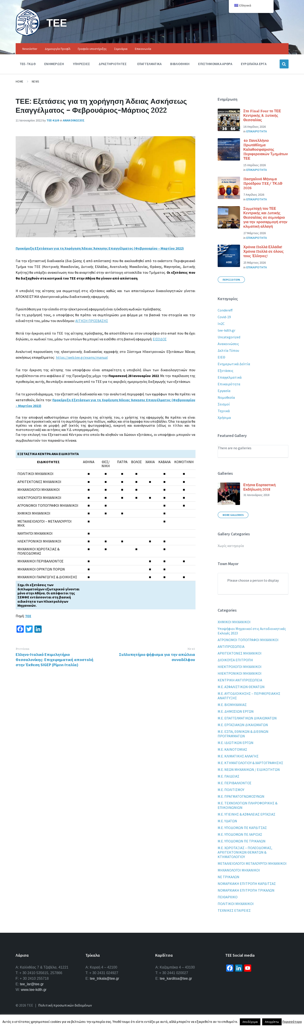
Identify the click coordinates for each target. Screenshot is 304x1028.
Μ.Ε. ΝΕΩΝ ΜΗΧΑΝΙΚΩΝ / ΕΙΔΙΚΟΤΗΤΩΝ (249, 769)
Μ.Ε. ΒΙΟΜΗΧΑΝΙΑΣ (232, 704)
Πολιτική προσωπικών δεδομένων (65, 1005)
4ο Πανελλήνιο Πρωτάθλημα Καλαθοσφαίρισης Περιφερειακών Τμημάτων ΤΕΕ (265, 149)
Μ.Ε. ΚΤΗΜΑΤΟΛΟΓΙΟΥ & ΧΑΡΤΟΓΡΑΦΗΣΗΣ (250, 763)
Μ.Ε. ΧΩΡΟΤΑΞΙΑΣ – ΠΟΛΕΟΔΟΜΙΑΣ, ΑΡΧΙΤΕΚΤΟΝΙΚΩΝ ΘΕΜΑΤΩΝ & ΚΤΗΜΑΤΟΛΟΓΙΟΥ (245, 852)
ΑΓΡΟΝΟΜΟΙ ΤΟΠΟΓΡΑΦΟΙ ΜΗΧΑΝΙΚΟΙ (248, 640)
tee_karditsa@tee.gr (176, 978)
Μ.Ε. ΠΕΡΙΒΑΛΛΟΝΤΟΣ (234, 783)
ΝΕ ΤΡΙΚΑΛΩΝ (228, 877)
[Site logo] (28, 34)
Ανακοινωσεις (74, 120)
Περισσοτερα (231, 279)
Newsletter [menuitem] (29, 49)
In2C (221, 323)
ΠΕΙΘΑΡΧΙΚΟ (228, 897)
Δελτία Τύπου (228, 350)
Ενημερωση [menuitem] (54, 64)
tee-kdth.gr (226, 330)
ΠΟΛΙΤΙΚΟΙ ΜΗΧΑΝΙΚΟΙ (236, 903)
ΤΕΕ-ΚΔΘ (53, 120)
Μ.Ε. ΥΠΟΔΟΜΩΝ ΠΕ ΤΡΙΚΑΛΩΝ (242, 841)
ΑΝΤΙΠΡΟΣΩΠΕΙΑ (231, 646)
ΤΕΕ (57, 23)
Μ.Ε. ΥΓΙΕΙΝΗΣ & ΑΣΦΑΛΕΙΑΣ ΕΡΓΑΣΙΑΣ (246, 814)
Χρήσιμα (224, 417)
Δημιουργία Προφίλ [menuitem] (57, 49)
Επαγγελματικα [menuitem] (149, 64)
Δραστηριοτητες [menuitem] (113, 64)
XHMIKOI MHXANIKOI (234, 622)
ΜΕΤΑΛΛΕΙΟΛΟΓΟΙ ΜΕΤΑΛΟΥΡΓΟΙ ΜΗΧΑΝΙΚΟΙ (252, 863)
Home (19, 81)
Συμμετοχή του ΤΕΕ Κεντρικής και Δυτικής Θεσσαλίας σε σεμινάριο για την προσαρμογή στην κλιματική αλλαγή (265, 217)
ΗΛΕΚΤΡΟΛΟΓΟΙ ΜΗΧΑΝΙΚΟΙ (239, 666)
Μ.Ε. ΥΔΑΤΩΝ (227, 821)
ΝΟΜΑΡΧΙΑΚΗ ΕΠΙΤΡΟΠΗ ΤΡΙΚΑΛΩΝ (246, 890)
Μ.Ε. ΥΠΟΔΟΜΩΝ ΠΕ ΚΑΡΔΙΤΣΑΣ (242, 827)
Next (191, 649)
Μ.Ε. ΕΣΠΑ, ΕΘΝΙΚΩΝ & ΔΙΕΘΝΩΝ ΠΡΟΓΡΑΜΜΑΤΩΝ (243, 733)
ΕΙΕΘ (221, 357)
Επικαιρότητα (229, 384)
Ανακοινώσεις (228, 343)
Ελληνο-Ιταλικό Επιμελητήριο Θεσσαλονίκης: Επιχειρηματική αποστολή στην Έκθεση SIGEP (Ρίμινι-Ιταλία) (54, 659)
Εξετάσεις (225, 370)
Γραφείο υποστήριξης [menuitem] (92, 49)
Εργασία (224, 390)
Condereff (225, 310)
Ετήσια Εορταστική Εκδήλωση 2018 (259, 487)
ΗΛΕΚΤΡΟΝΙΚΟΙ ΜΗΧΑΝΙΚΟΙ (239, 673)
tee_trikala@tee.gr (104, 978)
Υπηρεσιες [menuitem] (81, 64)
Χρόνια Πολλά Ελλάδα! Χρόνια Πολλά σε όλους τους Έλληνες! (263, 251)
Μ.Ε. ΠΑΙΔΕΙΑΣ (228, 776)
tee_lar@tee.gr (32, 984)
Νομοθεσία (226, 397)
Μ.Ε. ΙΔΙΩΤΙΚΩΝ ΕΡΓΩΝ (235, 742)
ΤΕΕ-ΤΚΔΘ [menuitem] (28, 64)
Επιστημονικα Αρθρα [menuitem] (215, 64)
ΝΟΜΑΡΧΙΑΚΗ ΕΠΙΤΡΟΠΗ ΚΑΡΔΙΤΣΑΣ (247, 883)
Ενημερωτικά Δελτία (234, 364)
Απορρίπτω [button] (272, 1022)
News (35, 81)
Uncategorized (229, 337)
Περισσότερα (292, 1022)
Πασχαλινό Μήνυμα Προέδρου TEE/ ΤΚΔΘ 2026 (262, 183)
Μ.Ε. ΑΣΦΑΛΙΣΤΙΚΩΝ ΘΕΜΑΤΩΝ (241, 687)
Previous (23, 649)
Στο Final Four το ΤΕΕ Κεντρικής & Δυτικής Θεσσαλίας (262, 115)
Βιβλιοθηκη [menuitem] (179, 64)
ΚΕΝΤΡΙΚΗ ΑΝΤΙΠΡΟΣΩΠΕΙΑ (240, 680)
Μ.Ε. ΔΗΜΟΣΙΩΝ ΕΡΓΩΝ (236, 711)
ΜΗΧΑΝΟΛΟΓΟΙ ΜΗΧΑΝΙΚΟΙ (239, 870)
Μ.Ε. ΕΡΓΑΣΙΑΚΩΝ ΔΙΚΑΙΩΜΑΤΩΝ (243, 725)
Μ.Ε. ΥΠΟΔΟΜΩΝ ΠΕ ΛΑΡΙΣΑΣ (240, 834)
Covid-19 (224, 317)
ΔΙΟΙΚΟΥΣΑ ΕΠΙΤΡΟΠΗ (235, 660)
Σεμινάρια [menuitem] (121, 49)
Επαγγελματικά (230, 377)
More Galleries (233, 515)
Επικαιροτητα (256, 131)
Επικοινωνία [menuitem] (143, 49)
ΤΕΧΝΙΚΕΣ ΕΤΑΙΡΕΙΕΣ (234, 910)
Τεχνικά (224, 411)
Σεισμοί (224, 404)
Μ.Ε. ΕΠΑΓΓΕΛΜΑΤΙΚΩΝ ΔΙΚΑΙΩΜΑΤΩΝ (247, 718)
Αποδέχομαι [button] (250, 1022)
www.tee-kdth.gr (34, 990)
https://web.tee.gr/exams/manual (82, 357)
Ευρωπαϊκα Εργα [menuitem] (253, 64)
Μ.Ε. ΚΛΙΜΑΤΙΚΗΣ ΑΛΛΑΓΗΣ (238, 756)
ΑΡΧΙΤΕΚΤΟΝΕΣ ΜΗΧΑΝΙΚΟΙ (239, 653)
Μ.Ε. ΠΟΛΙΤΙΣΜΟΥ (231, 789)
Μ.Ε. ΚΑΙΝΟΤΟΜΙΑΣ (232, 749)
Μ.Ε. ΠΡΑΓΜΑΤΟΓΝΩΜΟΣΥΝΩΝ (241, 796)
